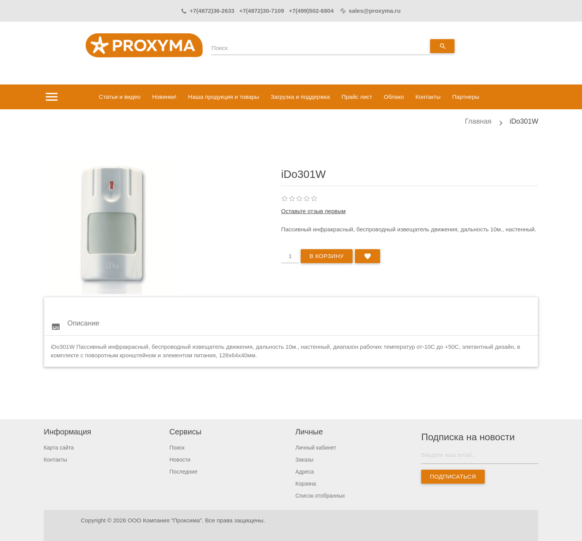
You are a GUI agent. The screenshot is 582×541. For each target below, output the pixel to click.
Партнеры (465, 96)
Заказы (304, 460)
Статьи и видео (119, 96)
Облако (394, 96)
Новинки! (164, 96)
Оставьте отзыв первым (313, 211)
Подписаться (453, 476)
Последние (183, 472)
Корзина (305, 484)
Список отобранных (320, 496)
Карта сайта (59, 448)
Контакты (428, 96)
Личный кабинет (315, 448)
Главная (478, 121)
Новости (179, 460)
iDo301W (524, 121)
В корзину (326, 256)
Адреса (304, 472)
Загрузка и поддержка (300, 96)
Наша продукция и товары (223, 96)
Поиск (220, 48)
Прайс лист (356, 96)
